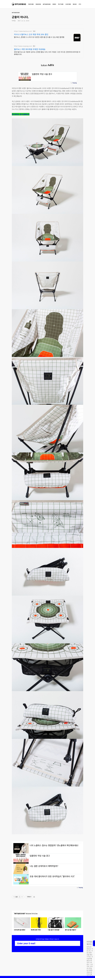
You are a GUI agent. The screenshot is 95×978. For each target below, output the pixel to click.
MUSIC (75, 4)
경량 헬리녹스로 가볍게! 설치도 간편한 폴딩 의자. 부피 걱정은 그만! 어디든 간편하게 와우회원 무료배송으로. (47, 53)
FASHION (38, 4)
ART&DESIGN (46, 4)
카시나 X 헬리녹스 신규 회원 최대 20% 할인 (31, 34)
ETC (80, 4)
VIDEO (54, 4)
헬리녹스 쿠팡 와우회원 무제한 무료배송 (29, 49)
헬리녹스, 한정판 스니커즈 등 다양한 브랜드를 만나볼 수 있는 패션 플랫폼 (39, 37)
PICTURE (60, 4)
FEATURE (31, 4)
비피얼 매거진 (89, 942)
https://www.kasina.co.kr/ (23, 31)
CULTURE (68, 4)
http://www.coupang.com (23, 46)
